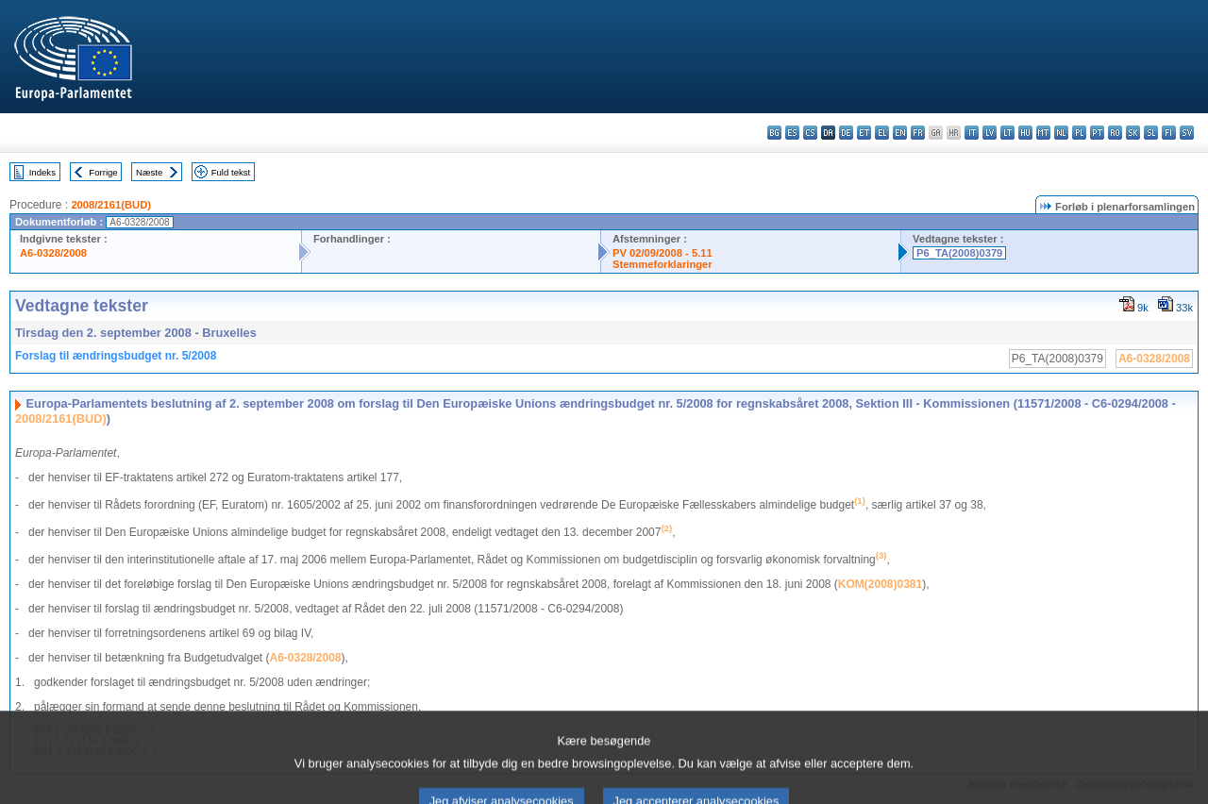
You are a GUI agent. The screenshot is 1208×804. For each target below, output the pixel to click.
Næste (149, 172)
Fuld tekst (231, 172)
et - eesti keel (864, 133)
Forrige (103, 172)
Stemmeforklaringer (662, 264)
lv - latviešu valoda (989, 133)
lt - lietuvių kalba (1007, 133)
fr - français (918, 133)
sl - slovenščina (1151, 133)
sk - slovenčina (1133, 133)
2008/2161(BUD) (111, 204)
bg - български (774, 133)
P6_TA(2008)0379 (959, 253)
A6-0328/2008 (53, 253)
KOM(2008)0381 (880, 584)
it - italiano (972, 133)
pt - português (1097, 133)
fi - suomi (1169, 133)
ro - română (1115, 133)
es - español (792, 133)
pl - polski (1079, 133)
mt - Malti (1043, 133)
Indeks (42, 172)
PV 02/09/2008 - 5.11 (662, 253)
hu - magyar (1025, 133)
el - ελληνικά (882, 133)
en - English (900, 133)
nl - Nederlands (1061, 133)
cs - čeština (810, 133)
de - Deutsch (846, 133)
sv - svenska (1187, 133)
